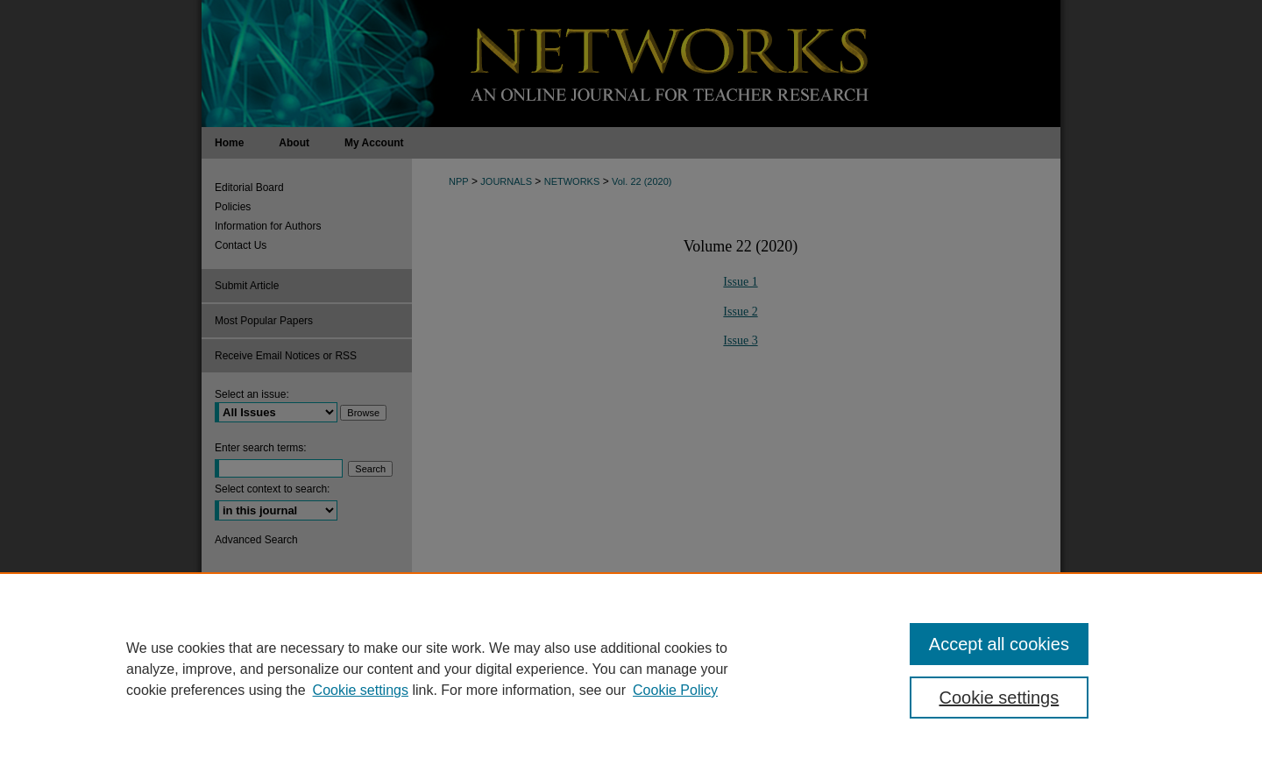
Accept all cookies (999, 644)
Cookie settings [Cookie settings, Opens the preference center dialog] (999, 697)
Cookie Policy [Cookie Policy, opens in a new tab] (675, 690)
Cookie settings (360, 690)
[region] (631, 668)
